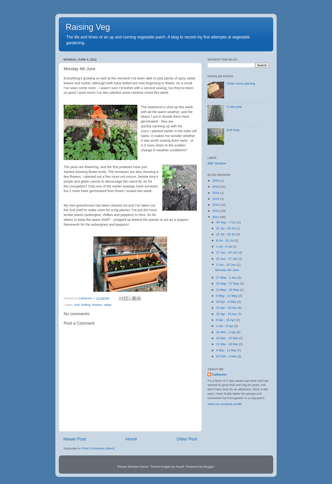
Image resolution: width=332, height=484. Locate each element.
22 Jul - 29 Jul (226, 228)
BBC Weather (217, 163)
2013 (216, 211)
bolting (86, 304)
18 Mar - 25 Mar (227, 338)
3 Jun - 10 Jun (226, 264)
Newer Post (74, 439)
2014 (216, 205)
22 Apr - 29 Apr (227, 307)
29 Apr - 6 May (226, 301)
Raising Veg (88, 27)
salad (107, 304)
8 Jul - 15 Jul (225, 240)
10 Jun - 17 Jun (227, 258)
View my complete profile (225, 404)
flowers (97, 304)
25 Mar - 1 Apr (226, 332)
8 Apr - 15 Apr (226, 320)
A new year (234, 106)
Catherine (219, 374)
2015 (216, 199)
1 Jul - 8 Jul (224, 246)
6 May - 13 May (227, 295)
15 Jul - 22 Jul (226, 234)
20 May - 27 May (228, 283)
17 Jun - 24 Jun (227, 252)
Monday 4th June (227, 270)
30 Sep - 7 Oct (226, 222)
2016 (216, 193)
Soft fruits (233, 130)
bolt (77, 304)
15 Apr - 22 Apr (227, 314)
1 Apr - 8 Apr (225, 326)
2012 (216, 217)
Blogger (208, 466)
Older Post (187, 439)
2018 (216, 186)
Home (131, 439)
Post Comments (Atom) (99, 448)
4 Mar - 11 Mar (226, 350)
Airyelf (180, 466)
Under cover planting (240, 83)
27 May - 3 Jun (226, 277)
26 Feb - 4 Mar (226, 356)
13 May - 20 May (228, 290)
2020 (216, 180)
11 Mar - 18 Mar (227, 344)
